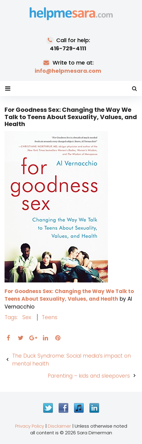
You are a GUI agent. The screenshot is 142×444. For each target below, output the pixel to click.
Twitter (48, 408)
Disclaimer (59, 426)
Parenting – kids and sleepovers (89, 375)
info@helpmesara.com (68, 71)
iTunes (79, 408)
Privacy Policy (29, 426)
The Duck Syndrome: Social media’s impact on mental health (71, 359)
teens (49, 317)
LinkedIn (94, 408)
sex (26, 317)
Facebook (63, 408)
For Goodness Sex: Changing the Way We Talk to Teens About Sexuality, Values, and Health (69, 295)
